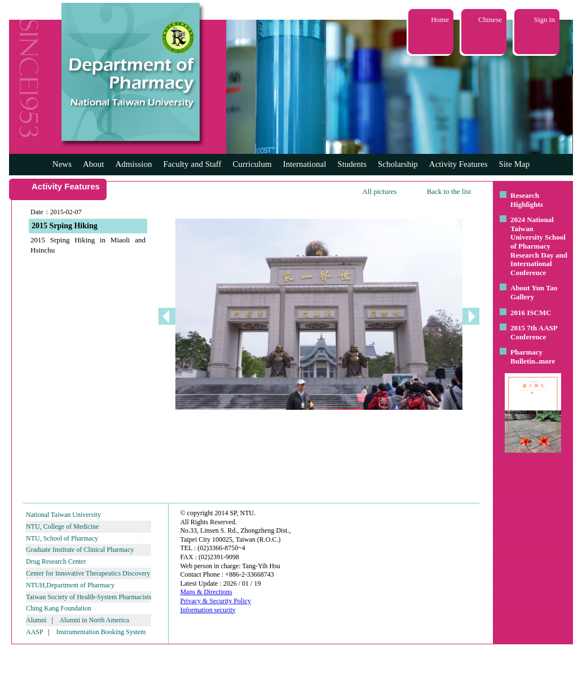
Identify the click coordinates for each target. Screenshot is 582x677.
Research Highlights (526, 200)
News (62, 164)
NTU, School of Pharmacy (62, 538)
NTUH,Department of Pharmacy (70, 585)
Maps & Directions (206, 592)
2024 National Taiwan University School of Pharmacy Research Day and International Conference (538, 246)
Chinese (490, 19)
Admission (133, 164)
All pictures (379, 191)
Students (352, 164)
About (93, 164)
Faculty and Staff (193, 164)
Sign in (544, 19)
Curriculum (252, 164)
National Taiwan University (63, 515)
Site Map (514, 164)
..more (545, 361)
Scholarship (398, 164)
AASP (34, 632)
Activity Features (458, 164)
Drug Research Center (56, 561)
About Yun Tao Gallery (534, 292)
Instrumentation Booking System (101, 632)
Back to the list (449, 191)
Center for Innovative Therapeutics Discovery (88, 573)
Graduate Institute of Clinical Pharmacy (80, 550)
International (305, 164)
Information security (207, 610)
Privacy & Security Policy (215, 601)
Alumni (36, 620)
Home (440, 19)
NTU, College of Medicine (62, 526)
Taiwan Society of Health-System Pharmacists (88, 597)
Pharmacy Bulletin (526, 356)
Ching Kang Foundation (58, 608)
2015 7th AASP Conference (533, 332)
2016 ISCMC (531, 312)
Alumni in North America (94, 620)
